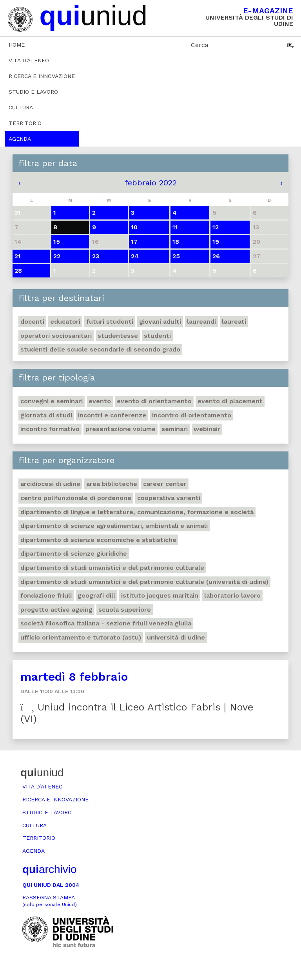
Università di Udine (176, 637)
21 (18, 256)
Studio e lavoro (33, 92)
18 (175, 241)
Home (17, 45)
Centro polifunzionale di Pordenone (75, 498)
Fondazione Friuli (46, 595)
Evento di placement (230, 401)
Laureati (234, 321)
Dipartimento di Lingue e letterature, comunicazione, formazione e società (137, 512)
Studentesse (118, 335)
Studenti (157, 335)
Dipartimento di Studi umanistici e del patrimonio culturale (112, 567)
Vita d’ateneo (29, 60)
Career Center (165, 483)
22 (56, 256)
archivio (49, 869)
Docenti (32, 321)
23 (95, 256)
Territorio (25, 123)
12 (215, 227)
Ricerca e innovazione (42, 76)
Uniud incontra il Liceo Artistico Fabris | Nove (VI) (136, 713)
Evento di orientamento (154, 401)
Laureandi (201, 321)
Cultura (21, 107)
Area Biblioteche (111, 483)
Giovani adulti (160, 321)
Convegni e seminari (51, 401)
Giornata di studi (46, 415)
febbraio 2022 (151, 182)
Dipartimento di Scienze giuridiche (73, 553)
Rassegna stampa (49, 900)
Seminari (174, 429)
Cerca (200, 45)
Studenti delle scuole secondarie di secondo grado (100, 349)
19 (215, 241)
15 (56, 241)
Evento (100, 401)
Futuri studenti (109, 321)
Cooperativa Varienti (168, 498)
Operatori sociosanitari (56, 335)
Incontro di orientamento (191, 415)
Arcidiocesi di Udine (50, 483)
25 (176, 256)
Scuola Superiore (124, 609)
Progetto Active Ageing (56, 609)
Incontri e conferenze (112, 415)
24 (135, 256)
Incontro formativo (50, 429)
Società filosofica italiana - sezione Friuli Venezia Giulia (105, 623)
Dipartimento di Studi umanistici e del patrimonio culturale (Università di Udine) (144, 581)
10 (134, 227)
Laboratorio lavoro (232, 595)
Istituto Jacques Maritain (159, 595)
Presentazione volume (120, 429)
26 (216, 256)
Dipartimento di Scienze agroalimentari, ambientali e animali (114, 525)
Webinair (207, 429)
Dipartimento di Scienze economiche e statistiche (98, 540)
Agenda (20, 139)
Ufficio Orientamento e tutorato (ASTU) (80, 637)
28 (18, 270)
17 (134, 241)
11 (175, 227)
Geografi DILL (96, 595)
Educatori (65, 321)
